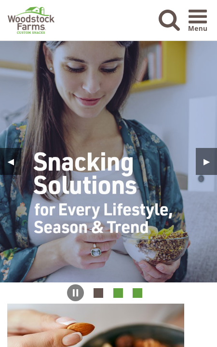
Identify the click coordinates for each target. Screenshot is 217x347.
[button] (169, 28)
